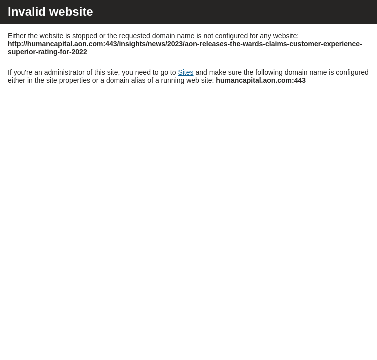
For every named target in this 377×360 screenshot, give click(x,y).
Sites (186, 72)
